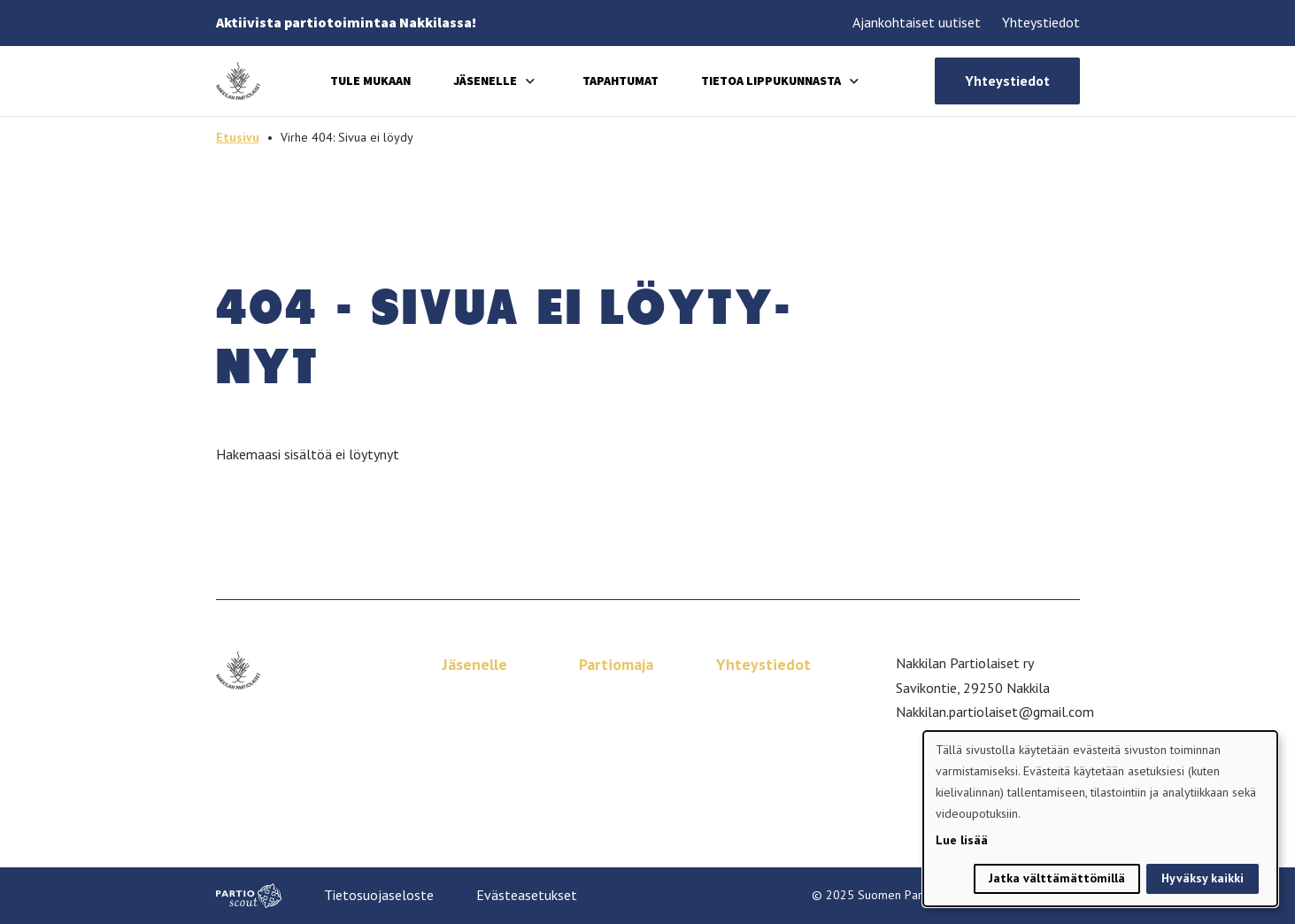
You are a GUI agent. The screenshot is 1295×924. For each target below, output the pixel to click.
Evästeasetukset (526, 895)
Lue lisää (962, 840)
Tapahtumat (620, 81)
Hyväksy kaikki (1202, 878)
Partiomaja (616, 664)
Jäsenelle (485, 81)
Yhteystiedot (1041, 22)
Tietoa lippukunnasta (771, 81)
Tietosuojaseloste (379, 895)
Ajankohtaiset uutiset (916, 22)
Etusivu (237, 137)
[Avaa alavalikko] (530, 81)
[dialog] (1100, 818)
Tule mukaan (370, 81)
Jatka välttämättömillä (1057, 878)
